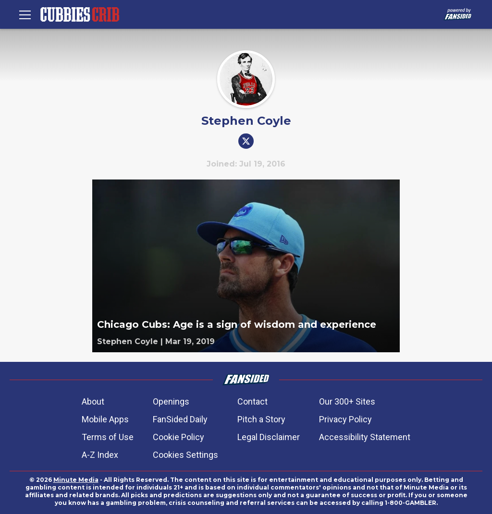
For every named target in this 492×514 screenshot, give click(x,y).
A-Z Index (100, 455)
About (93, 401)
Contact (252, 401)
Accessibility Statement (364, 437)
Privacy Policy (345, 419)
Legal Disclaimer (268, 437)
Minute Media (75, 479)
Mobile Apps (105, 419)
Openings (171, 401)
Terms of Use (108, 437)
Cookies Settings (185, 455)
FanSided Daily (180, 419)
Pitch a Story (261, 419)
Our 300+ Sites (347, 401)
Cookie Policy (178, 437)
